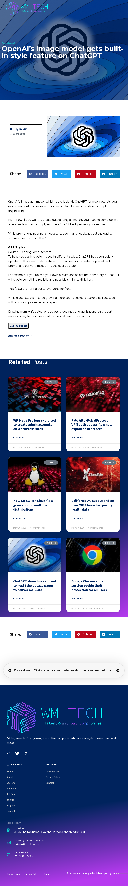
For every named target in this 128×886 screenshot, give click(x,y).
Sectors (11, 782)
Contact (11, 811)
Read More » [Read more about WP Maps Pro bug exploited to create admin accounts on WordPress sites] (19, 437)
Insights (11, 805)
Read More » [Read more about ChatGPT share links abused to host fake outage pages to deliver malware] (19, 598)
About (10, 777)
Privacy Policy (53, 777)
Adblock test (17, 335)
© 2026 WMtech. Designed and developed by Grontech (94, 873)
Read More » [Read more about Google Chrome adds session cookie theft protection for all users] (77, 598)
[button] (108, 9)
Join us (10, 799)
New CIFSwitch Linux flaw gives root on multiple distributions (33, 505)
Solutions (11, 788)
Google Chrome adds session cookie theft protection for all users (89, 585)
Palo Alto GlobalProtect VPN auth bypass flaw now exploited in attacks (92, 424)
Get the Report (18, 325)
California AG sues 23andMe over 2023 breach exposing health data (93, 505)
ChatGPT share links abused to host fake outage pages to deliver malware (34, 585)
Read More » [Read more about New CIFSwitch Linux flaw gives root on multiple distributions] (19, 518)
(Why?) (30, 335)
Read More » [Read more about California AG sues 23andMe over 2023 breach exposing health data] (77, 518)
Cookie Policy (53, 771)
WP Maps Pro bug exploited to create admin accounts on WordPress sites (34, 424)
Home (10, 771)
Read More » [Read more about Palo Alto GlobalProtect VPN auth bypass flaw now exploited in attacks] (77, 437)
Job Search (12, 794)
